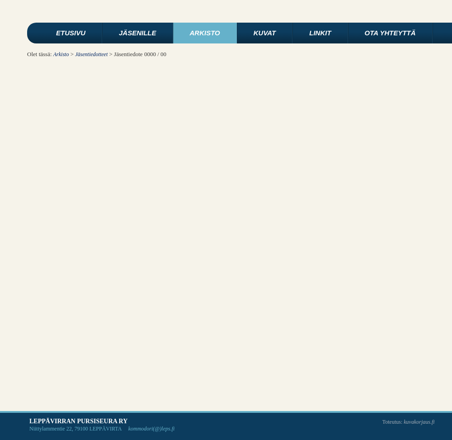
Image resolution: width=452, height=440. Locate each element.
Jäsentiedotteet (91, 54)
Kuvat (265, 33)
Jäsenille (137, 33)
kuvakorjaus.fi (419, 422)
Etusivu (70, 33)
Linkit (320, 33)
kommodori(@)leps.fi (151, 429)
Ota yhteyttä (390, 33)
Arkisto (205, 33)
